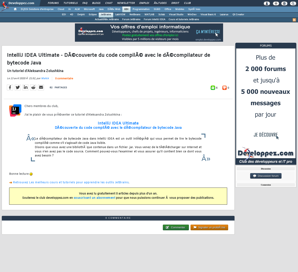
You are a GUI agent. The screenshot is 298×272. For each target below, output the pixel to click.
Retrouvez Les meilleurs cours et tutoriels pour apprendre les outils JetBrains (71, 183)
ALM (77, 9)
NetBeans (134, 14)
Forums (53, 3)
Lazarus (224, 14)
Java (101, 9)
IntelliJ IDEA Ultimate (118, 123)
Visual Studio (176, 14)
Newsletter (126, 3)
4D (71, 14)
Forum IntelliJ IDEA (154, 19)
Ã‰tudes (160, 3)
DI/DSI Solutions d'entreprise (37, 9)
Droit (175, 3)
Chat (109, 3)
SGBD (157, 9)
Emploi (144, 3)
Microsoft (89, 9)
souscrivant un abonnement (94, 198)
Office (167, 9)
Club (187, 3)
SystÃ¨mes (194, 9)
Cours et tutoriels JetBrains (184, 19)
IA (69, 9)
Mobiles (179, 9)
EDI (126, 9)
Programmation (141, 9)
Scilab (161, 14)
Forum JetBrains (131, 19)
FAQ (85, 3)
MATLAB (149, 14)
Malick (45, 78)
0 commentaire (64, 78)
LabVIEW (120, 14)
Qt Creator (238, 14)
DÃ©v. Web (113, 9)
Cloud (61, 9)
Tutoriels (70, 3)
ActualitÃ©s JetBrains (107, 19)
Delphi (81, 14)
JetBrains (106, 14)
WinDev (191, 14)
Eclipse (93, 14)
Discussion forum (266, 176)
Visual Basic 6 (208, 14)
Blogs (96, 3)
